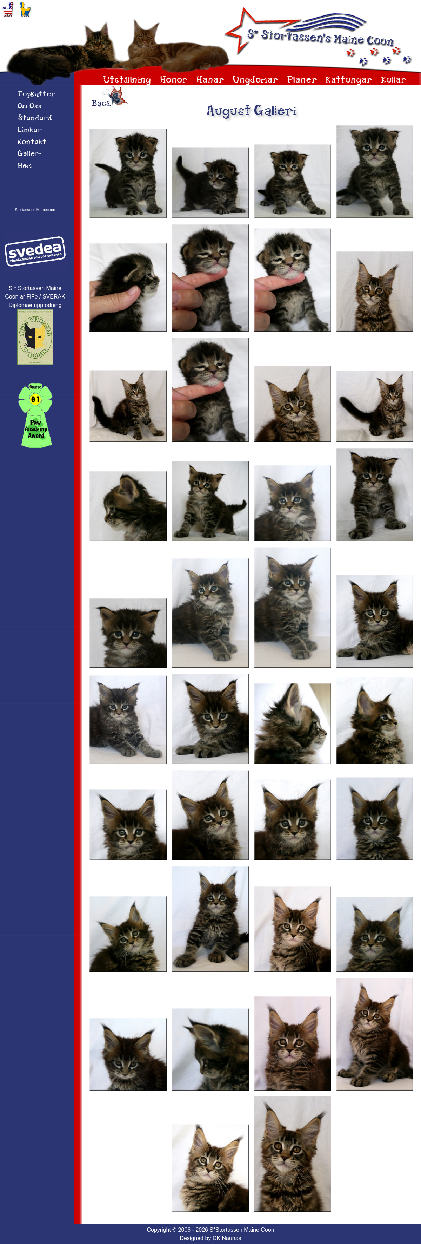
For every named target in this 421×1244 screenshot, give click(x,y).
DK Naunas (227, 1238)
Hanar (210, 80)
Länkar (30, 130)
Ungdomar (255, 80)
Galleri (29, 154)
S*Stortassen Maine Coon (241, 1230)
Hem (25, 166)
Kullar (394, 80)
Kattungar (349, 80)
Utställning (127, 80)
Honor (174, 80)
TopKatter (36, 94)
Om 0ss (30, 106)
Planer (302, 80)
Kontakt (32, 142)
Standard (35, 118)
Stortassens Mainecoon (35, 210)
